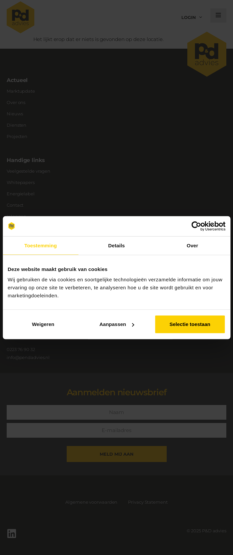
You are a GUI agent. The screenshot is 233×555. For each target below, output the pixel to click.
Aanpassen (116, 324)
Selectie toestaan (189, 324)
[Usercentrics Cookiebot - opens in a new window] (196, 226)
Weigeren (43, 324)
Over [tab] (192, 245)
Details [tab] (116, 245)
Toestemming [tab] (40, 245)
